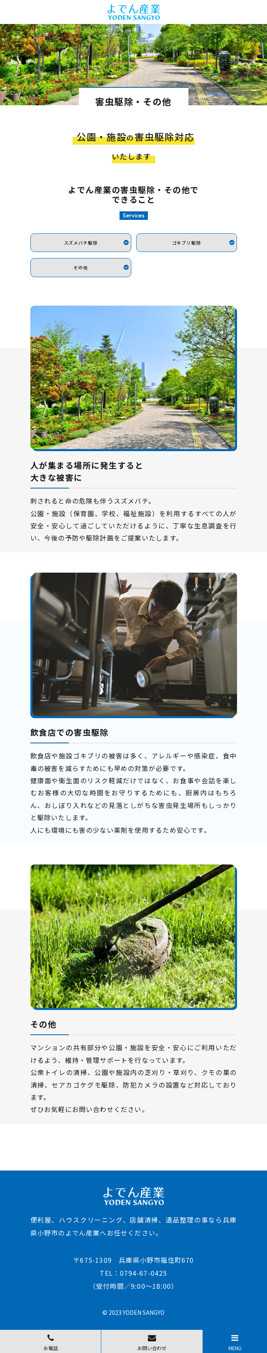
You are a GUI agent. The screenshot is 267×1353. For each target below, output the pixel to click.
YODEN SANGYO (143, 1312)
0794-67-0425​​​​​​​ (143, 1273)
